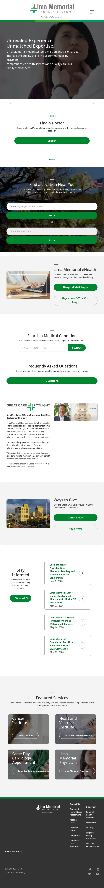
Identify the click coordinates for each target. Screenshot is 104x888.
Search (52, 141)
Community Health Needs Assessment (76, 812)
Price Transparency (13, 851)
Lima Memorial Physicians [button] (77, 771)
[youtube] (97, 873)
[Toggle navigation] (92, 11)
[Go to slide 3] (54, 159)
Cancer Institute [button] (25, 735)
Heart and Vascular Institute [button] (78, 735)
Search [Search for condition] (77, 347)
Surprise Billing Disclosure (90, 835)
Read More (75, 528)
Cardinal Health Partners (90, 815)
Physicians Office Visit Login (75, 300)
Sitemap (90, 827)
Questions (52, 381)
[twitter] (89, 873)
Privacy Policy (18, 872)
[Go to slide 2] (52, 159)
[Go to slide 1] (50, 159)
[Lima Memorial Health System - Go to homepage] (52, 11)
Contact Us (75, 804)
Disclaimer (91, 807)
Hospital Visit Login (75, 287)
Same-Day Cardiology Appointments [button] (35, 771)
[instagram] (98, 869)
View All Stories (23, 598)
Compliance (75, 835)
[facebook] (90, 869)
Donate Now (76, 517)
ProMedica (91, 822)
